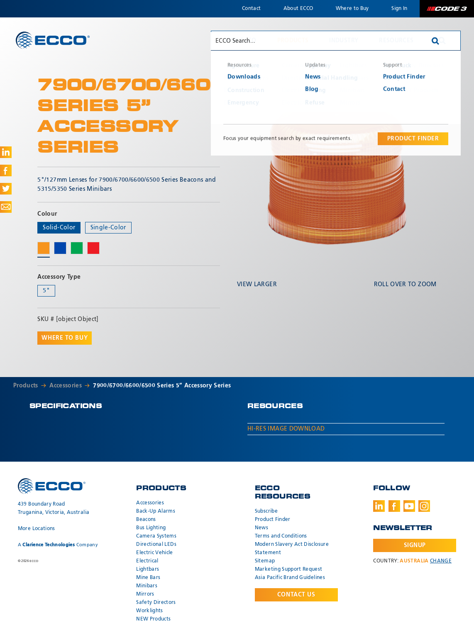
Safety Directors (156, 602)
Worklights (149, 610)
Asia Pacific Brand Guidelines (290, 577)
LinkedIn (379, 506)
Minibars (146, 586)
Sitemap (265, 561)
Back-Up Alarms (155, 511)
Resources (396, 41)
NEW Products (153, 619)
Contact (251, 8)
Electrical (147, 561)
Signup (415, 545)
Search (442, 40)
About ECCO (298, 8)
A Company (58, 545)
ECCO (53, 40)
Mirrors (145, 594)
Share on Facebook (6, 170)
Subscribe (266, 511)
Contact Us (296, 595)
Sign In (399, 8)
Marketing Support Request (289, 569)
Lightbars (147, 569)
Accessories (65, 386)
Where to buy (65, 338)
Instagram (424, 506)
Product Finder (273, 519)
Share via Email (6, 207)
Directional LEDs (156, 544)
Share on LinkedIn (6, 152)
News (261, 528)
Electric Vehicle (154, 552)
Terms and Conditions (281, 536)
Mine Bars (148, 577)
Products (293, 41)
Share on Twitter (6, 189)
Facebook (394, 506)
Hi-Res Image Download (286, 429)
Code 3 (446, 8)
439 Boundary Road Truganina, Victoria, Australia (54, 508)
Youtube (409, 506)
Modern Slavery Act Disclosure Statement (292, 548)
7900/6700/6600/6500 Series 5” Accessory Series (162, 386)
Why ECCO (241, 41)
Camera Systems (156, 536)
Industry (343, 41)
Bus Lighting (151, 528)
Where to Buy (352, 8)
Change (441, 561)
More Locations (36, 528)
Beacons (146, 519)
